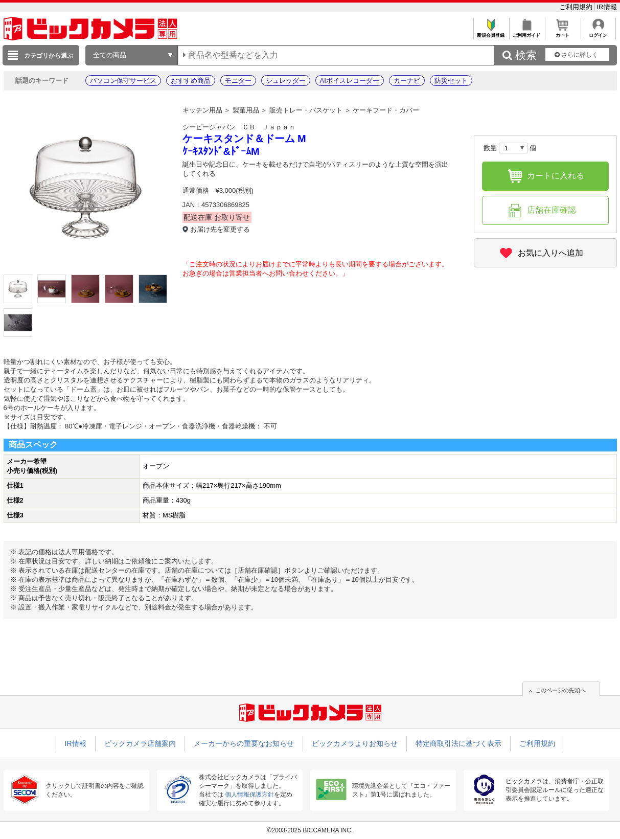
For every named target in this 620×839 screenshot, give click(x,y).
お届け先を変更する (220, 229)
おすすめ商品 (191, 80)
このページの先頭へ (560, 690)
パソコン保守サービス (123, 80)
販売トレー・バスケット (305, 110)
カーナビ (407, 80)
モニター (238, 80)
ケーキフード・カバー (386, 110)
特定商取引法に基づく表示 (458, 743)
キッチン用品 (202, 110)
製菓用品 (246, 110)
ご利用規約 (576, 7)
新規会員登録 (491, 32)
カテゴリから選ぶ (48, 55)
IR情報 (607, 7)
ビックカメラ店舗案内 (140, 743)
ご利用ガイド (526, 32)
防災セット (451, 80)
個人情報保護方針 (249, 794)
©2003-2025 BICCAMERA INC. (310, 830)
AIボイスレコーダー (349, 80)
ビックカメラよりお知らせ (355, 743)
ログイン (598, 32)
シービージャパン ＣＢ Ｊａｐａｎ (238, 127)
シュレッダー (286, 80)
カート (562, 32)
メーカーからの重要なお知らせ (244, 743)
